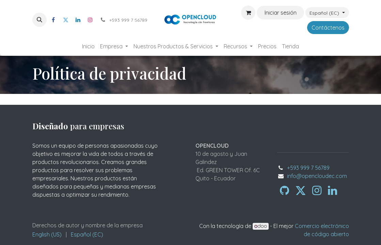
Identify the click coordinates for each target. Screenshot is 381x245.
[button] (39, 20)
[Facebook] (53, 19)
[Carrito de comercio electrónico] (248, 12)
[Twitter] (65, 19)
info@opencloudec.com (317, 176)
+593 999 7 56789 (308, 167)
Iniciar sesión (281, 12)
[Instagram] (90, 19)
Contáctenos (328, 27)
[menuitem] (88, 46)
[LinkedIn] (78, 19)
